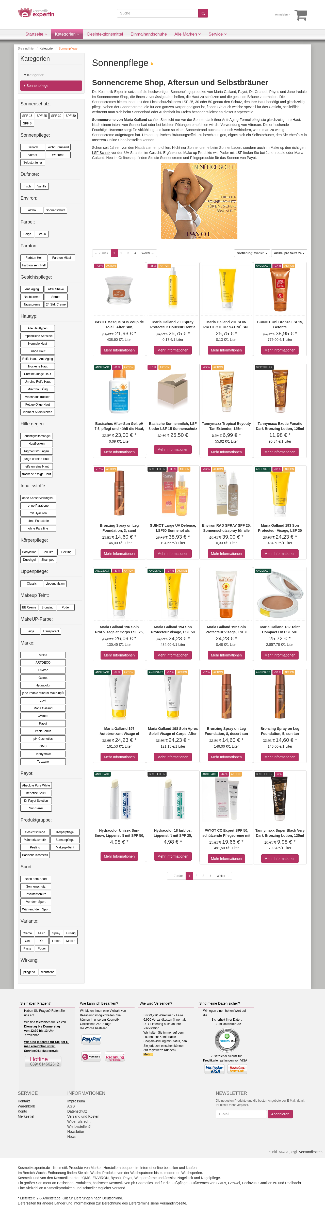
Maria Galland (43, 708)
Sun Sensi (36, 808)
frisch (27, 186)
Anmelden (282, 14)
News (71, 1137)
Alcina (43, 655)
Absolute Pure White (36, 785)
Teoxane (43, 761)
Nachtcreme (32, 297)
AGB (71, 1106)
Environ (43, 670)
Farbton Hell (34, 258)
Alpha (32, 210)
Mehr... (148, 1054)
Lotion (56, 941)
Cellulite (47, 552)
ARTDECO (43, 662)
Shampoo (47, 559)
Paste (27, 948)
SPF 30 (56, 116)
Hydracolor (43, 685)
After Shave (56, 289)
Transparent (51, 631)
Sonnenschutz (55, 210)
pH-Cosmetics (43, 739)
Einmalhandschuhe (149, 34)
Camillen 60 (267, 1183)
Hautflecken (36, 443)
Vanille (41, 186)
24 (289, 253)
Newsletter (75, 1132)
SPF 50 (71, 116)
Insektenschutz (36, 894)
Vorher (32, 155)
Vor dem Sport (36, 902)
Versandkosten (310, 1152)
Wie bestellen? (79, 1126)
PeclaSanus (43, 731)
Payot (43, 723)
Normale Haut (37, 343)
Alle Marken (187, 34)
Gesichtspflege (35, 832)
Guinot (43, 678)
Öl (41, 941)
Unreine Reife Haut (38, 381)
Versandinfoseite (173, 1203)
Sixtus (221, 1183)
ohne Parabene (38, 505)
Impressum (76, 1101)
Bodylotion (29, 552)
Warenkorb (26, 1106)
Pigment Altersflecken (37, 412)
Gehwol (234, 1183)
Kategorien (67, 34)
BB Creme (29, 607)
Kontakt (24, 1101)
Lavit (43, 700)
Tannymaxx (43, 754)
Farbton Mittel (61, 258)
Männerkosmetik (35, 840)
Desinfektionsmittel (105, 34)
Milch (41, 933)
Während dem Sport (35, 909)
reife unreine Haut (36, 466)
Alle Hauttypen (37, 328)
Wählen (252, 253)
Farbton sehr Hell (33, 265)
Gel (27, 941)
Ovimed (43, 716)
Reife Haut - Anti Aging (37, 359)
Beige (27, 234)
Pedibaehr (293, 1183)
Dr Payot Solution (36, 800)
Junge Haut (37, 351)
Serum (55, 297)
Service (217, 34)
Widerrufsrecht (78, 1121)
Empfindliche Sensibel (38, 336)
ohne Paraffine (38, 528)
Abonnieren (280, 1114)
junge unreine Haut (36, 459)
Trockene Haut (37, 366)
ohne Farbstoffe (38, 521)
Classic (32, 583)
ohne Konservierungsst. (38, 498)
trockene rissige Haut (36, 474)
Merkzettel (26, 1116)
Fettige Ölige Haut (37, 404)
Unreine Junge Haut (37, 374)
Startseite (36, 34)
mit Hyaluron (38, 513)
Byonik (116, 1178)
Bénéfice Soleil (36, 793)
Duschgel (29, 559)
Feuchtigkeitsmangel (37, 436)
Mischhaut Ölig (37, 389)
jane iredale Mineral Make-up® (43, 693)
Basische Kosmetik (35, 855)
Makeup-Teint (65, 847)
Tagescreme (32, 304)
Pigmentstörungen (36, 451)
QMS (43, 746)
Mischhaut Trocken (38, 397)
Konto (22, 1111)
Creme (27, 933)
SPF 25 (42, 116)
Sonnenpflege (36, 86)
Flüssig (70, 933)
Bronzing (47, 607)
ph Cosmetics (142, 1183)
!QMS (86, 1178)
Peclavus (249, 1183)
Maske (70, 941)
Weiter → (147, 253)
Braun (42, 234)
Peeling (66, 552)
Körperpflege (65, 832)
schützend (48, 972)
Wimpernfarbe (145, 1178)
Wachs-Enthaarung (51, 1173)
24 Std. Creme (56, 304)
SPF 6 (27, 123)
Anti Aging (32, 289)
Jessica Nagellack (179, 1178)
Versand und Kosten (83, 1116)
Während (58, 155)
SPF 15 (27, 116)
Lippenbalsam (55, 583)
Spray (56, 933)
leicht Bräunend (58, 147)
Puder (66, 607)
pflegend (29, 972)
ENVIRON (100, 1178)
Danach (32, 147)
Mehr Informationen (119, 350)
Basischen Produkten (74, 1183)
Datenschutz (232, 1024)
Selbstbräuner (32, 162)
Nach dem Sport (36, 879)
